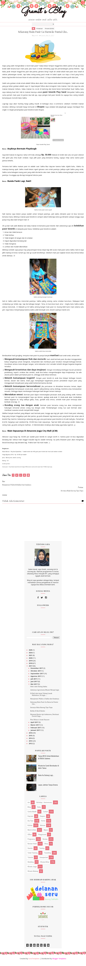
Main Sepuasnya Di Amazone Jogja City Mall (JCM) (32, 434)
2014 (31, 742)
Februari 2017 (36, 731)
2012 (31, 747)
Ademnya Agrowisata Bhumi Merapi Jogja (44, 694)
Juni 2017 (34, 685)
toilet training (33, 857)
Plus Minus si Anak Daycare (39, 723)
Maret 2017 (35, 729)
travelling (47, 857)
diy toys (30, 825)
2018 (31, 667)
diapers (42, 820)
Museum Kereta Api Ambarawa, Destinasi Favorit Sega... (44, 719)
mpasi (46, 834)
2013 (31, 745)
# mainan (40, 32)
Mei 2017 (34, 688)
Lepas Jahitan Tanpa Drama (48, 789)
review (45, 843)
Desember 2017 (37, 672)
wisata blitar (44, 866)
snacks (30, 852)
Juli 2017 (34, 683)
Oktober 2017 (36, 674)
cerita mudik (32, 815)
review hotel (32, 847)
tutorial (30, 861)
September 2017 (37, 677)
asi (29, 806)
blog (29, 811)
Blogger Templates (59, 962)
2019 (31, 664)
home (43, 825)
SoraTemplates (34, 962)
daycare (30, 820)
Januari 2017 (36, 734)
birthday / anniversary (44, 806)
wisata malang (33, 875)
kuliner (30, 829)
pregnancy (31, 843)
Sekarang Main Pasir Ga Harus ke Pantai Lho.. (44, 707)
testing (41, 852)
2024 (31, 656)
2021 (31, 659)
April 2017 (35, 726)
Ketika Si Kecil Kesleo (37, 714)
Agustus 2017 (36, 680)
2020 (31, 662)
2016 (31, 736)
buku (39, 811)
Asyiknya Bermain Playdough (22, 152)
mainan (42, 829)
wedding (31, 866)
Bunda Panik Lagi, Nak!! (19, 184)
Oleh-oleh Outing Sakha (38, 690)
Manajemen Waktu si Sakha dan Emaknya (44, 702)
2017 (31, 670)
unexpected (44, 861)
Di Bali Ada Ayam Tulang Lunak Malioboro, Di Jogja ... (41, 698)
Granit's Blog (43, 13)
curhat (45, 815)
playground (42, 838)
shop (46, 847)
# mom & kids (49, 32)
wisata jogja (32, 870)
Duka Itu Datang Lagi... (46, 779)
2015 (31, 739)
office (30, 838)
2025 (31, 654)
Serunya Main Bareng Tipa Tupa (41, 711)
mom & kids (32, 834)
